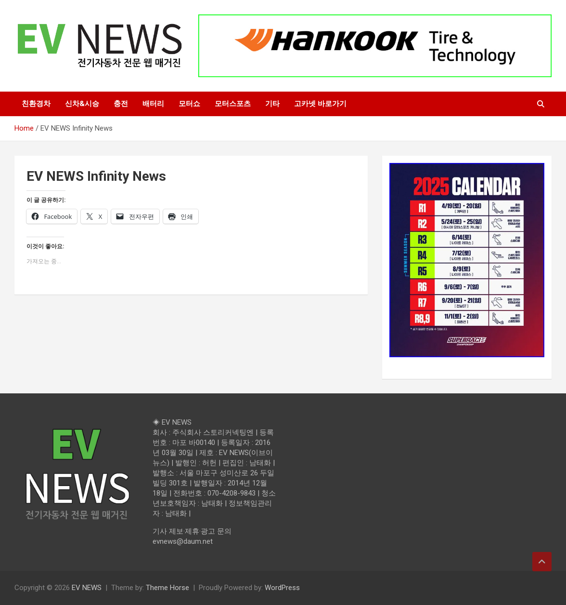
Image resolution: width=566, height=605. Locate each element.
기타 (272, 103)
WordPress (282, 587)
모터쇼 (189, 103)
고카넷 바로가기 (320, 103)
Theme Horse (167, 587)
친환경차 (36, 103)
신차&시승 (82, 103)
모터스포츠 (233, 103)
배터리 (153, 103)
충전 (121, 103)
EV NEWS (87, 587)
